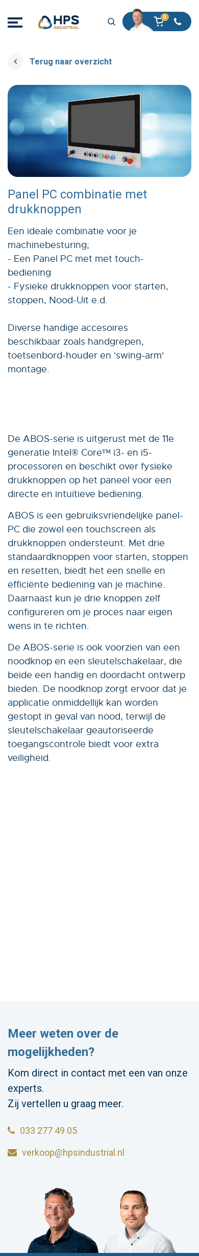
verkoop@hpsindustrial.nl (66, 1152)
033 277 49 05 (42, 1130)
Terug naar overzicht (71, 61)
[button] (162, 22)
